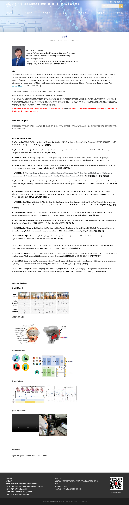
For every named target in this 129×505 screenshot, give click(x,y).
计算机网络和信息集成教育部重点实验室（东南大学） (22, 483)
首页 (111, 2)
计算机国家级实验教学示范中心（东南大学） (19, 492)
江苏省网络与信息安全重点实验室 (16, 489)
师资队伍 (28, 13)
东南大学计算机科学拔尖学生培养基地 (17, 494)
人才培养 (46, 13)
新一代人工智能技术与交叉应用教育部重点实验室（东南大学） (25, 486)
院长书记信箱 (118, 2)
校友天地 (119, 13)
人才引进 (82, 13)
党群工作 (101, 13)
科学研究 (64, 13)
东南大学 (9, 481)
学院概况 (10, 13)
